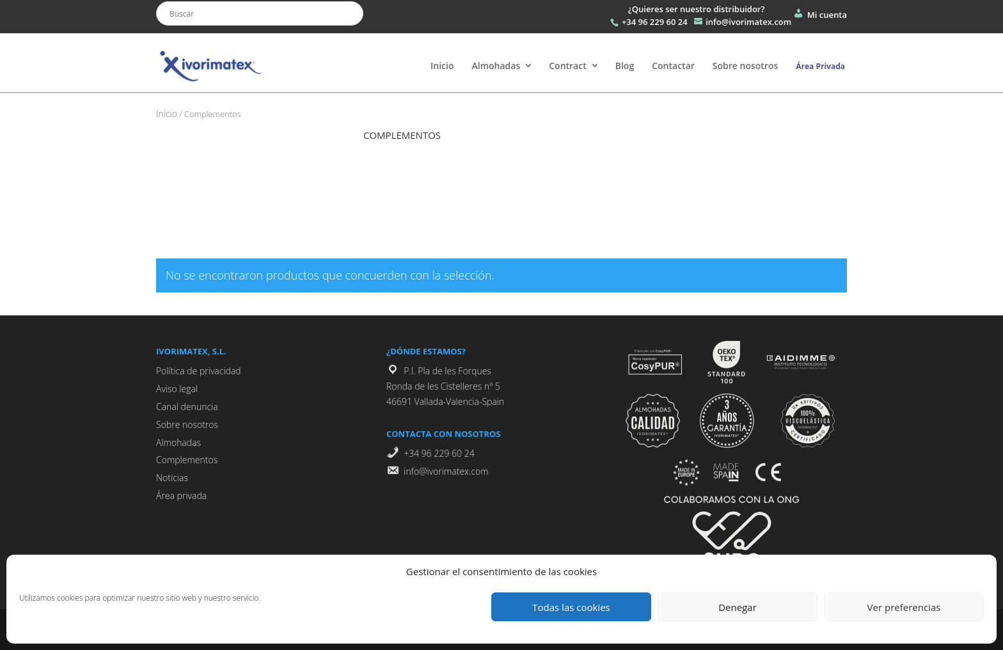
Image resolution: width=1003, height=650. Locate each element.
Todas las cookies (571, 607)
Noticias (172, 478)
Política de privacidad (198, 371)
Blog (624, 65)
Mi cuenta (819, 14)
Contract (568, 65)
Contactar (673, 65)
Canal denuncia (187, 406)
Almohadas (495, 65)
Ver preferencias (904, 607)
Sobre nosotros (745, 65)
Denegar (737, 607)
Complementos (186, 460)
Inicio (442, 65)
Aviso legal (177, 389)
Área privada (181, 495)
